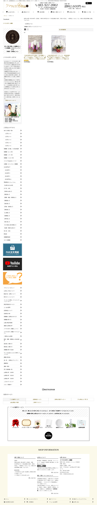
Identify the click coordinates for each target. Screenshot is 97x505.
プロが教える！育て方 (82, 399)
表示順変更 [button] (62, 29)
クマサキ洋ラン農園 (8, 23)
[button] (86, 12)
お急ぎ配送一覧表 (14, 402)
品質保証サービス (37, 399)
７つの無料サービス (14, 399)
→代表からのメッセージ (10, 100)
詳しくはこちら (32, 478)
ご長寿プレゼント (37, 402)
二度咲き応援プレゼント (60, 399)
